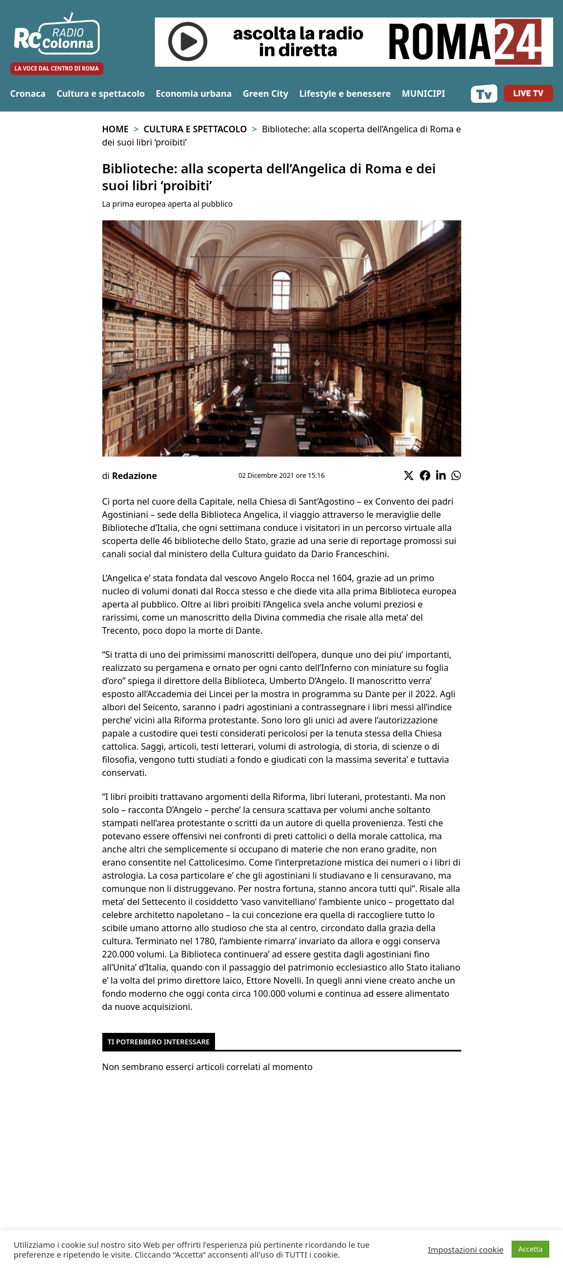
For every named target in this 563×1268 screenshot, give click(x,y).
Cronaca (28, 93)
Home (115, 129)
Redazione (134, 476)
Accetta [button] (530, 1249)
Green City (265, 93)
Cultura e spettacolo (100, 93)
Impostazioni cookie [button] (465, 1249)
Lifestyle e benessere (345, 93)
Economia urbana (194, 93)
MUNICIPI (423, 93)
